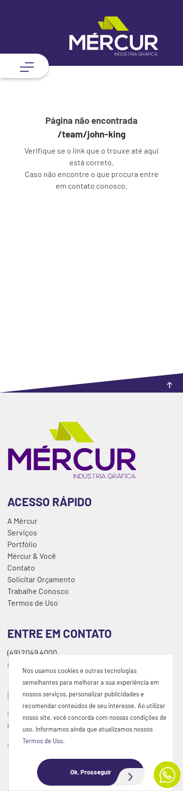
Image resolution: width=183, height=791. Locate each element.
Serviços (22, 532)
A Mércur (22, 520)
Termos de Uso (42, 741)
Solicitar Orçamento (41, 579)
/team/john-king (91, 133)
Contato (21, 567)
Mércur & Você (31, 555)
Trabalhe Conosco (38, 590)
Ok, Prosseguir (107, 772)
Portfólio (22, 544)
